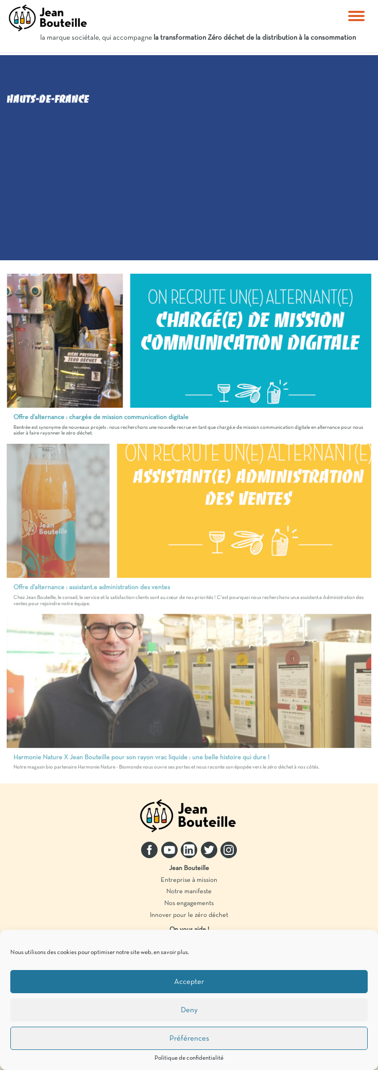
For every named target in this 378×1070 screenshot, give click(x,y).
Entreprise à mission (189, 880)
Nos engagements (189, 903)
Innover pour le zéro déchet (189, 915)
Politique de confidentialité (189, 1058)
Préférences (189, 1038)
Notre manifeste (189, 892)
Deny (189, 1010)
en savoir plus (170, 952)
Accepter (189, 981)
